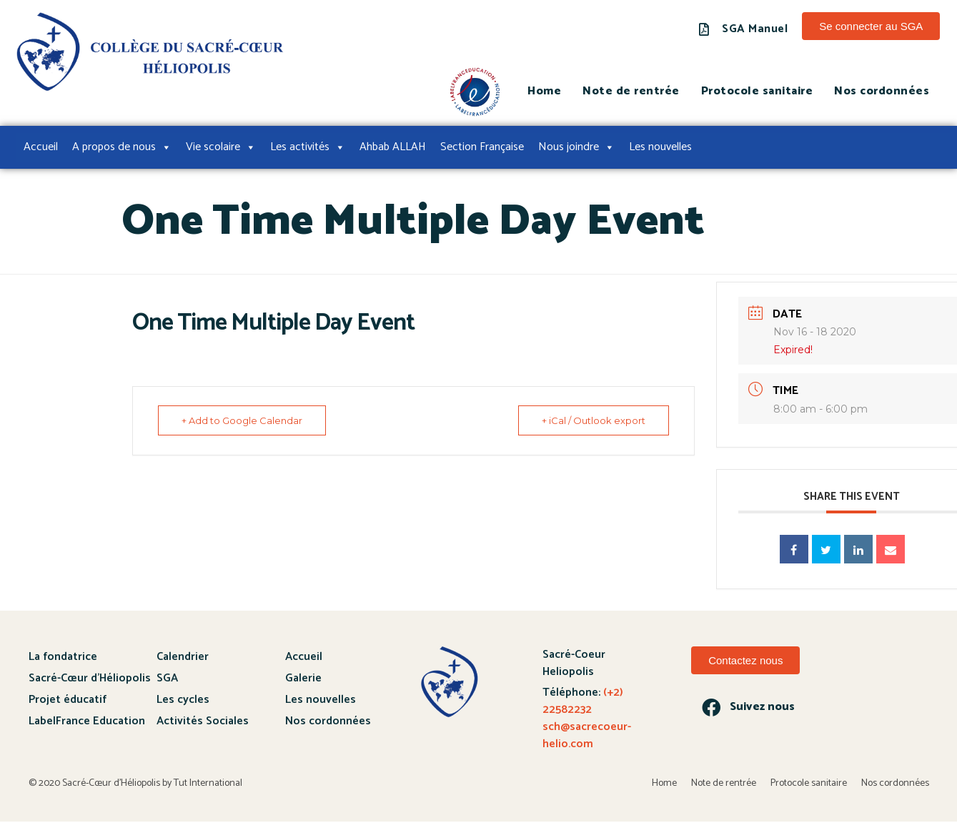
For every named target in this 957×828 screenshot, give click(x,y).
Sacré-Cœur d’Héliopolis (90, 678)
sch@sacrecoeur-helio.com (586, 735)
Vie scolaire (221, 147)
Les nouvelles (660, 147)
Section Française (482, 147)
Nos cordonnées (881, 91)
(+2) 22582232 (582, 701)
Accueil (41, 147)
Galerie (303, 678)
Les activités (307, 147)
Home (544, 91)
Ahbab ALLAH (393, 147)
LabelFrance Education (87, 721)
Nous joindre (576, 147)
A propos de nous (122, 147)
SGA (167, 678)
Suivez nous (762, 706)
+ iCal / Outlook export (592, 420)
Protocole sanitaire (757, 91)
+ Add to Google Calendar (243, 420)
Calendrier (183, 656)
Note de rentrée (631, 91)
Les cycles (183, 699)
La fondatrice (63, 656)
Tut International (208, 783)
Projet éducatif (67, 699)
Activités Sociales (203, 721)
